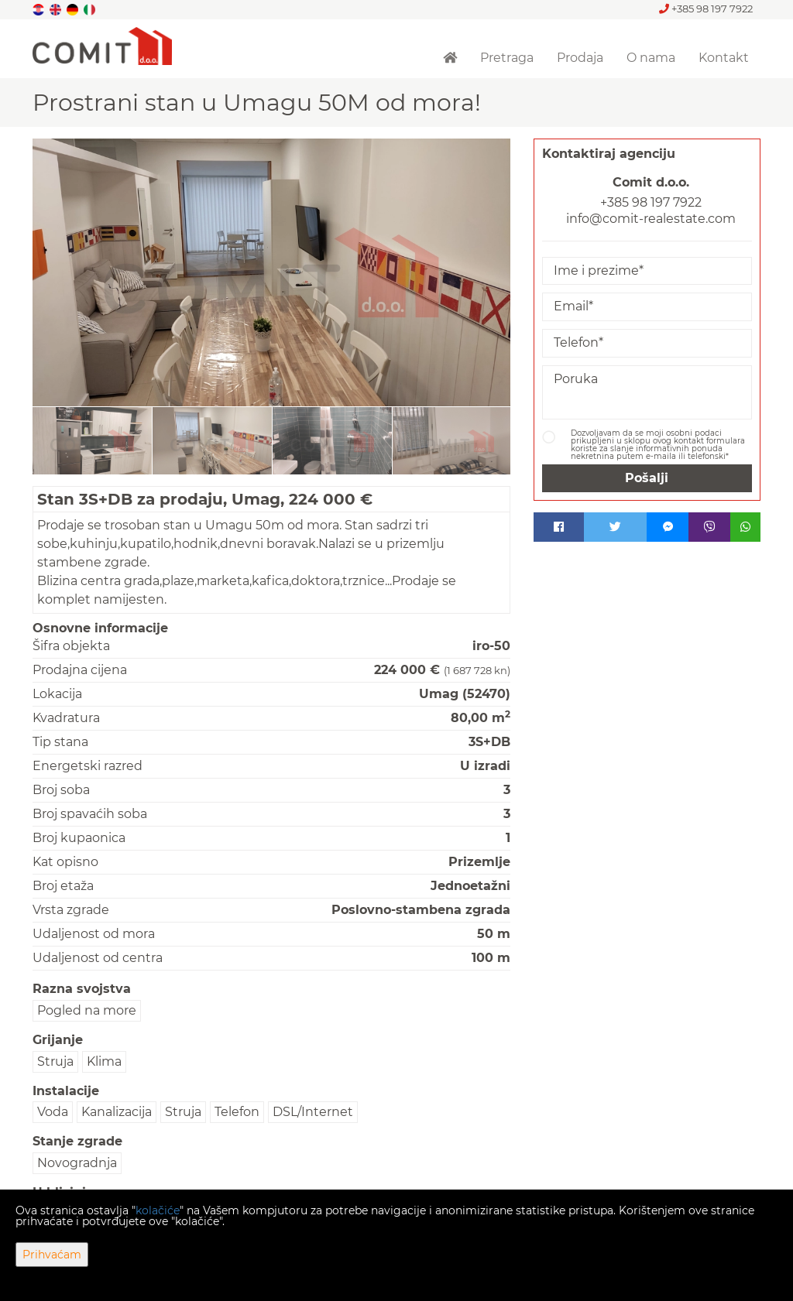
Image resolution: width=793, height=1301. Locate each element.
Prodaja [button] (580, 57)
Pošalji (646, 478)
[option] (93, 440)
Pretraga (507, 57)
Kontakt (724, 57)
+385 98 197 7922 (706, 8)
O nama (651, 57)
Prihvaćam (51, 1255)
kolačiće (158, 1210)
